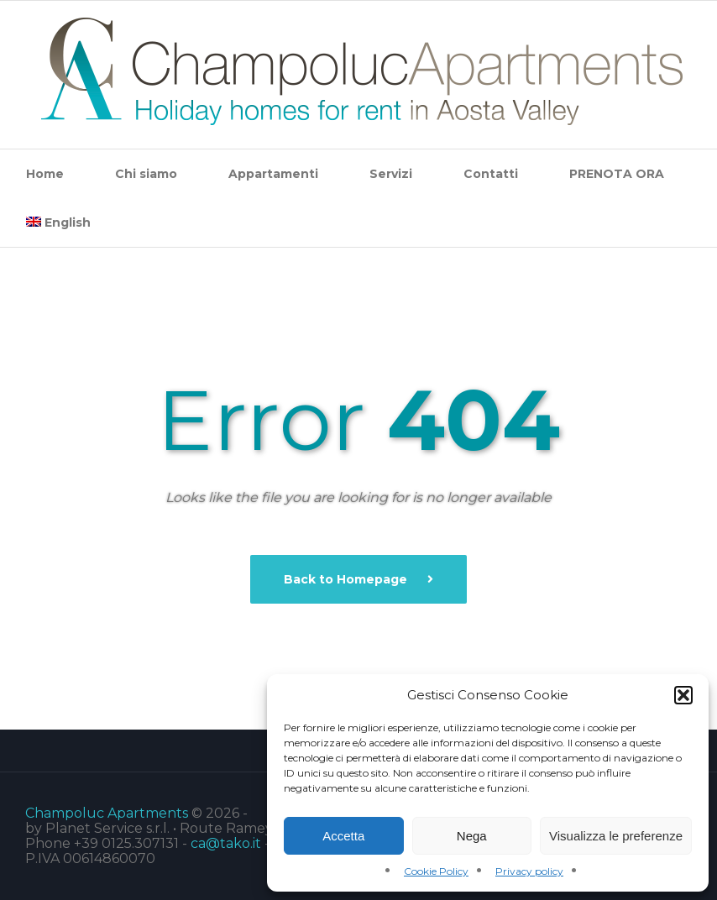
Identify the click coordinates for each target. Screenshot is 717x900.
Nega (472, 836)
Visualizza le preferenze (616, 836)
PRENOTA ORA (616, 173)
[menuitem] (58, 222)
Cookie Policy (436, 871)
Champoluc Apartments (106, 813)
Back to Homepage (347, 579)
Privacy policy (529, 871)
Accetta (343, 836)
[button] (683, 695)
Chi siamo (146, 173)
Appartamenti (273, 173)
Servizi (390, 173)
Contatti (490, 173)
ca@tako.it (226, 843)
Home (45, 173)
